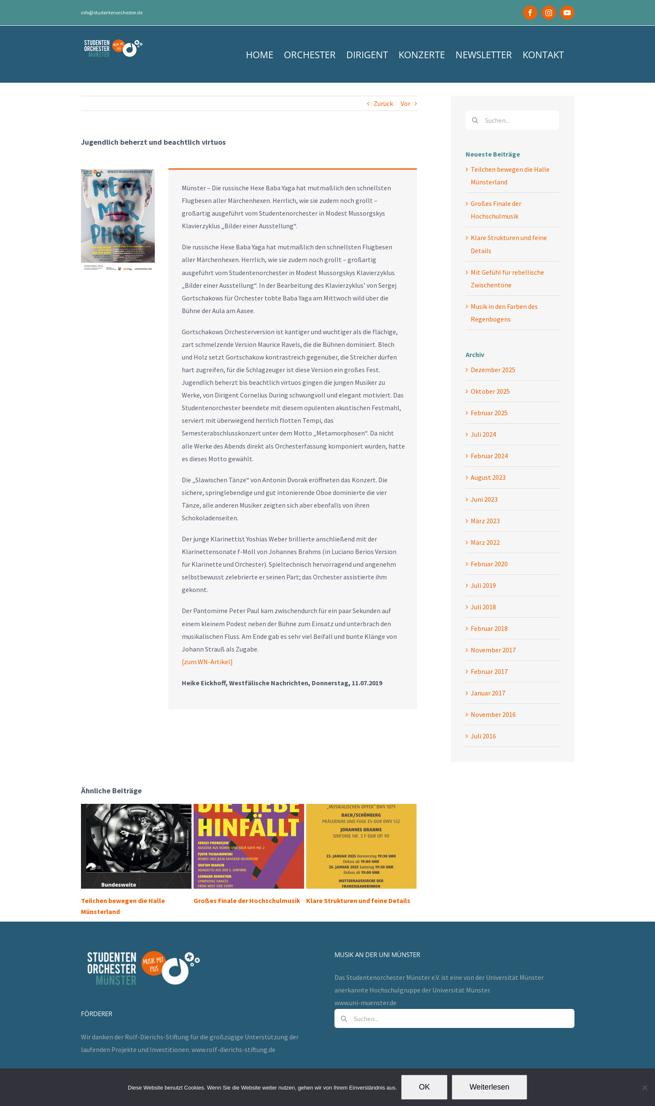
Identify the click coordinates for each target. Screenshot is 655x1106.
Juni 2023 (484, 499)
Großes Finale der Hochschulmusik (247, 900)
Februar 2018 (489, 628)
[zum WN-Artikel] (207, 661)
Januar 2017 (488, 693)
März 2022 (485, 542)
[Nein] (644, 1087)
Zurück (383, 103)
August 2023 (488, 477)
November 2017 (493, 650)
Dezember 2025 (493, 369)
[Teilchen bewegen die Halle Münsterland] (136, 845)
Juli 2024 (483, 434)
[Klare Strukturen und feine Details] (361, 845)
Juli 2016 (483, 736)
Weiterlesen (489, 1087)
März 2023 (485, 520)
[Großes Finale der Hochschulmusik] (249, 845)
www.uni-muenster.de (365, 986)
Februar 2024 (489, 456)
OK (424, 1087)
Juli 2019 (483, 585)
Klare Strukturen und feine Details (358, 900)
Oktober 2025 (490, 391)
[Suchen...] (512, 120)
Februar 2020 (489, 564)
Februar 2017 (489, 671)
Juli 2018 (483, 607)
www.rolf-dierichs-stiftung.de (233, 1033)
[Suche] (475, 120)
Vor (405, 103)
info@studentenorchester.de (112, 12)
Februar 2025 (489, 412)
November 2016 (493, 714)
